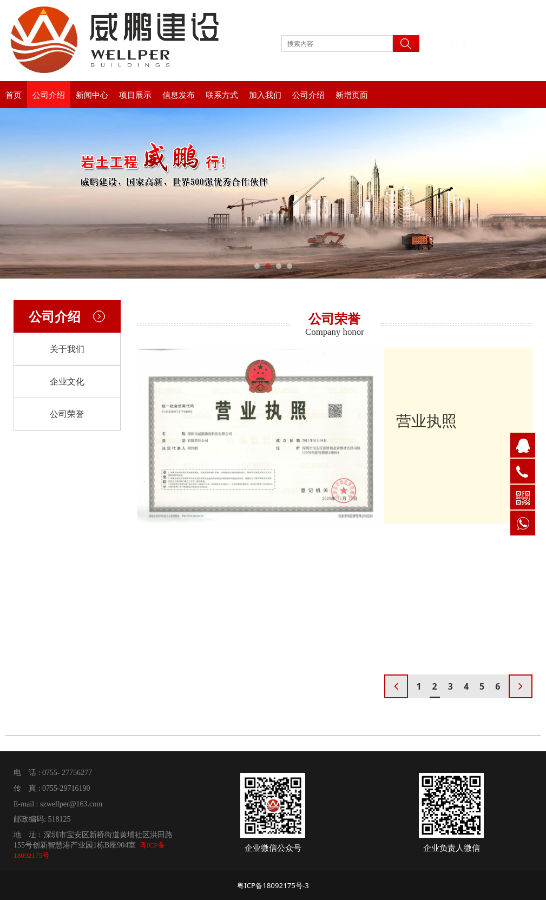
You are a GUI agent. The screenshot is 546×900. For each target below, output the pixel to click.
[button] (520, 686)
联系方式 (222, 94)
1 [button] (418, 686)
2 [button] (434, 686)
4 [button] (466, 686)
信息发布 (178, 94)
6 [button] (497, 686)
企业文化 (67, 381)
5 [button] (481, 686)
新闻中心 (92, 94)
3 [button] (450, 686)
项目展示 (135, 94)
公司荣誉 (67, 414)
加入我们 (265, 94)
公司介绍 (48, 94)
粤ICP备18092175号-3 (273, 885)
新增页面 (352, 94)
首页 (13, 94)
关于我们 (67, 349)
